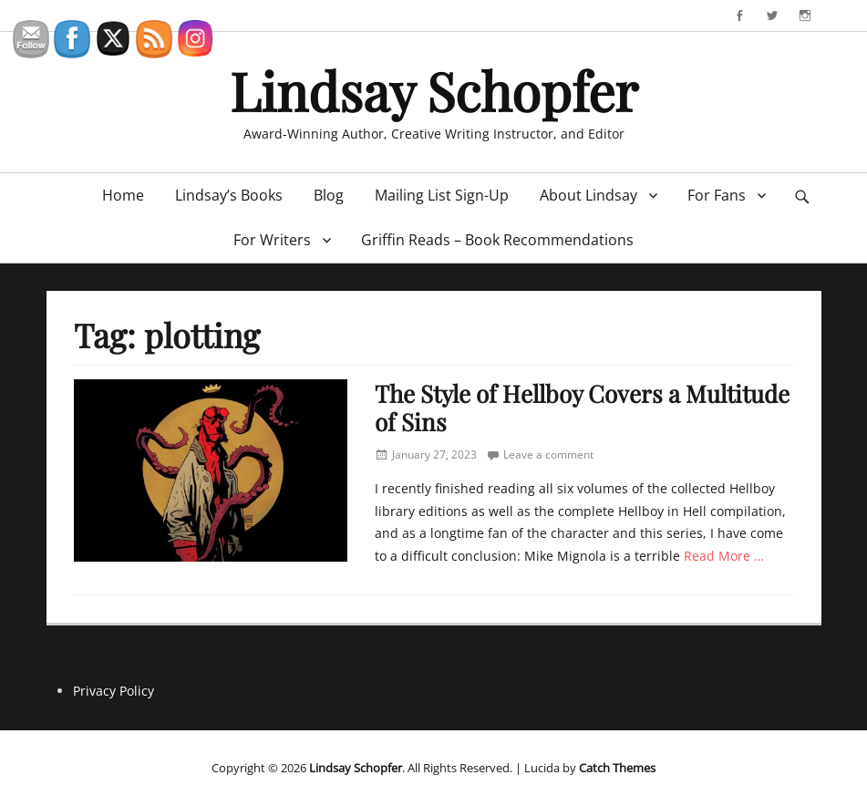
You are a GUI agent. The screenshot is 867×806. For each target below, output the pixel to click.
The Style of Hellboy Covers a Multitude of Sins (582, 407)
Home (123, 195)
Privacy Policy (113, 690)
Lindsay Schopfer (434, 90)
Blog (329, 195)
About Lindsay (588, 195)
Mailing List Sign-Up (442, 195)
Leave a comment (548, 454)
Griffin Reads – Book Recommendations (497, 240)
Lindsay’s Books (229, 195)
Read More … (724, 555)
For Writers (272, 240)
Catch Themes (617, 768)
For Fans (716, 195)
